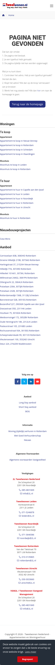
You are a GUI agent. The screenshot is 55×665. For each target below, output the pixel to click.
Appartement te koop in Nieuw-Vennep (18, 140)
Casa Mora (5, 238)
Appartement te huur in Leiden (14, 194)
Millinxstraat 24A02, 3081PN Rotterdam (19, 277)
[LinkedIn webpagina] (31, 381)
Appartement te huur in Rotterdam (16, 203)
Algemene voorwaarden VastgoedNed (27, 459)
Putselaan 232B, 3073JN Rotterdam (16, 291)
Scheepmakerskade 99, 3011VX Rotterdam (20, 335)
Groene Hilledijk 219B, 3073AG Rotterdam (20, 260)
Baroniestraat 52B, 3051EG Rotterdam (18, 299)
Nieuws (27, 440)
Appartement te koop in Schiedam (16, 149)
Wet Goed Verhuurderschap (27, 435)
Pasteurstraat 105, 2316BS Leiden (16, 326)
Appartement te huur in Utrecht (15, 207)
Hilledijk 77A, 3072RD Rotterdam (15, 268)
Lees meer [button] (30, 651)
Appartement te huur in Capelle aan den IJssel (22, 189)
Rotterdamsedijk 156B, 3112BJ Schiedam (19, 295)
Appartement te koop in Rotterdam (17, 145)
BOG (27, 411)
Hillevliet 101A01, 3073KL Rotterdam (17, 273)
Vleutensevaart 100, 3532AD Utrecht (17, 339)
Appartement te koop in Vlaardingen (17, 154)
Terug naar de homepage (27, 104)
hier (39, 90)
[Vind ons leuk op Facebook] (18, 381)
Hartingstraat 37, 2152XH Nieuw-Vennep (19, 264)
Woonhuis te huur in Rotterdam (15, 218)
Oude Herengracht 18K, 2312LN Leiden (18, 321)
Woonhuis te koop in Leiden (13, 164)
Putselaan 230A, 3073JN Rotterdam (16, 286)
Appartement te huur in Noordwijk (16, 198)
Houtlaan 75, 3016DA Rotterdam (15, 313)
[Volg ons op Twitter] (24, 381)
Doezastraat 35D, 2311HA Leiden (15, 308)
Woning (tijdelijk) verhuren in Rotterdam (27, 431)
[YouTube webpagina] (37, 381)
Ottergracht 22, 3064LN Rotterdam (16, 282)
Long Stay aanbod (27, 402)
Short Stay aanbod (27, 407)
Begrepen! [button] (27, 659)
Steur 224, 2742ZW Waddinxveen (16, 343)
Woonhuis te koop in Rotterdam (15, 169)
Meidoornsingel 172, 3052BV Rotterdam (19, 317)
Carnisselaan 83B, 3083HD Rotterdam (18, 255)
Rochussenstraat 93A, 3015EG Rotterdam (19, 330)
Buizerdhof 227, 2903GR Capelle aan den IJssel (22, 304)
